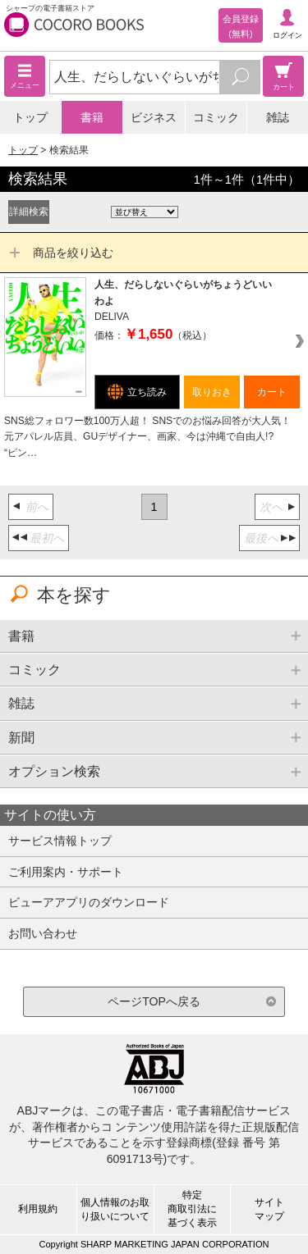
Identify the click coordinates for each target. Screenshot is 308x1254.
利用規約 (37, 1209)
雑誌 (277, 117)
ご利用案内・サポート (65, 871)
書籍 (91, 117)
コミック (216, 117)
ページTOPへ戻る (154, 1001)
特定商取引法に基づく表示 (192, 1209)
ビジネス (154, 117)
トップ (30, 117)
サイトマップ (269, 1209)
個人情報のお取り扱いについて (114, 1209)
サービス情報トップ (60, 840)
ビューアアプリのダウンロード (88, 902)
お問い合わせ (42, 933)
